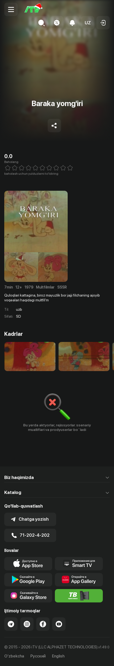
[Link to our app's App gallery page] (79, 579)
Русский (38, 656)
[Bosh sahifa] (33, 9)
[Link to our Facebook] (43, 624)
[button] (87, 22)
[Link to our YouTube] (59, 624)
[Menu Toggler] (11, 9)
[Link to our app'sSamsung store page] (28, 595)
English (58, 656)
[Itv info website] (79, 595)
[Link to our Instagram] (27, 624)
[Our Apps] (79, 563)
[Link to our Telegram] (11, 624)
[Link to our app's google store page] (28, 579)
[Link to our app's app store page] (28, 563)
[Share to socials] (54, 125)
